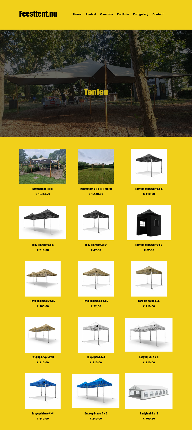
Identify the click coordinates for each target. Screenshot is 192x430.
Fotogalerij (140, 14)
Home (77, 14)
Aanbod (91, 14)
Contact (158, 14)
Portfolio (123, 14)
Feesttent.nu (38, 13)
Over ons (106, 14)
